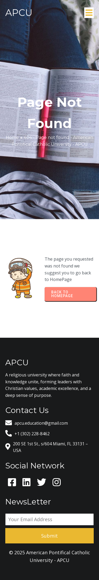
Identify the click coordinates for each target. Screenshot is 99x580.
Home (12, 137)
